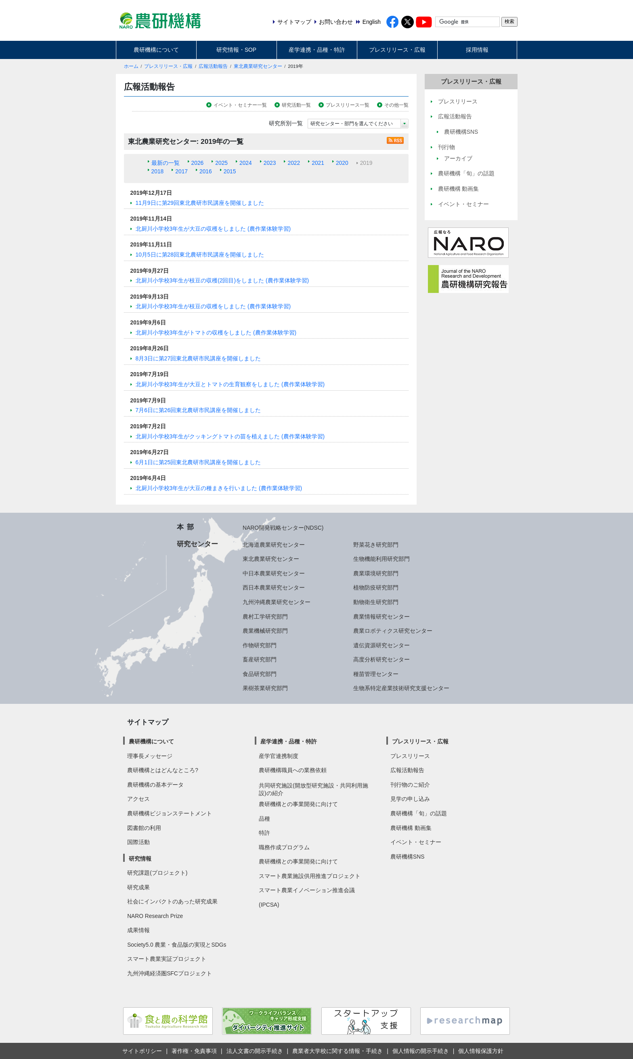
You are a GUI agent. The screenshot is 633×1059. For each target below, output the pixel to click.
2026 (197, 163)
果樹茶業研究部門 (265, 688)
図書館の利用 (144, 828)
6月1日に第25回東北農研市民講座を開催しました (198, 462)
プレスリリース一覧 (347, 105)
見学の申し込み (410, 799)
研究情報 (140, 858)
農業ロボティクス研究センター (392, 630)
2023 (270, 163)
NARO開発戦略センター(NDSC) (283, 527)
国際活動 (138, 842)
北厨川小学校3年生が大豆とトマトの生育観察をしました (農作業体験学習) (230, 384)
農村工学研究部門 (265, 616)
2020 (342, 163)
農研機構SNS (407, 856)
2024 (245, 163)
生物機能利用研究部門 (381, 559)
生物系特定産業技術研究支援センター (401, 688)
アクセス (138, 799)
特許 (264, 833)
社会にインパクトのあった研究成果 (172, 901)
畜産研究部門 (260, 659)
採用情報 (477, 49)
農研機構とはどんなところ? (162, 770)
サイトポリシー (142, 1051)
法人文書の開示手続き (254, 1051)
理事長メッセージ (149, 756)
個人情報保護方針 (480, 1051)
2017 (181, 171)
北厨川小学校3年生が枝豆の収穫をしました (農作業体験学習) (213, 306)
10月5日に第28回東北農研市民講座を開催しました (200, 254)
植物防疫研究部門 (375, 587)
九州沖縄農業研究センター (276, 602)
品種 (264, 818)
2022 (293, 163)
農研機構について (156, 49)
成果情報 (138, 930)
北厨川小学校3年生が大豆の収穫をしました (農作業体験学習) (213, 228)
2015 (230, 171)
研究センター (197, 544)
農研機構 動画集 (411, 828)
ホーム (131, 66)
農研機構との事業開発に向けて (298, 804)
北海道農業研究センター (274, 544)
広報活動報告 (213, 66)
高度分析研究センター (381, 659)
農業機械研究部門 (265, 630)
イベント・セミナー (415, 842)
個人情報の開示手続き (420, 1051)
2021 (318, 163)
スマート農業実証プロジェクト (166, 959)
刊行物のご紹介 (410, 784)
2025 (221, 163)
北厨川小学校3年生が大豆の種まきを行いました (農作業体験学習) (219, 488)
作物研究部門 (260, 645)
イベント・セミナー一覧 (240, 105)
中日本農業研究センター (274, 573)
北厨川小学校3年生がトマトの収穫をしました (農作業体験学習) (216, 332)
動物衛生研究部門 (375, 602)
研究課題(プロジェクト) (157, 873)
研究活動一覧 (296, 105)
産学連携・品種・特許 (317, 49)
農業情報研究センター (381, 616)
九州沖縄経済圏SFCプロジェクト (169, 973)
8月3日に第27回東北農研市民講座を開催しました (198, 358)
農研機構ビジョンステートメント (169, 813)
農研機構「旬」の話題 (418, 813)
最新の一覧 (165, 163)
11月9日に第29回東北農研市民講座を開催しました (200, 203)
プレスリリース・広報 (397, 49)
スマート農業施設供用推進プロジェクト (310, 876)
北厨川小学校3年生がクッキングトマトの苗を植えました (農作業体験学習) (230, 436)
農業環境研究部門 (375, 573)
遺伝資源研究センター (381, 645)
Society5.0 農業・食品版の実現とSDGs (176, 944)
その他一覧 (396, 105)
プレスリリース (410, 756)
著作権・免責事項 (194, 1051)
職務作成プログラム (284, 847)
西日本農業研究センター (274, 587)
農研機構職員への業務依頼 (293, 770)
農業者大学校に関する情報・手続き (337, 1051)
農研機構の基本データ (155, 784)
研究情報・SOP (236, 49)
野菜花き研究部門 (375, 544)
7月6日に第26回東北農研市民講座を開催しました (198, 410)
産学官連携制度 (278, 756)
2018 (157, 171)
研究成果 (138, 887)
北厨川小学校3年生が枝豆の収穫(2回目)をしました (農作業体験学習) (222, 280)
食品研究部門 (260, 674)
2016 (205, 171)
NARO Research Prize (155, 916)
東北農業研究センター (258, 66)
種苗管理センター (375, 674)
